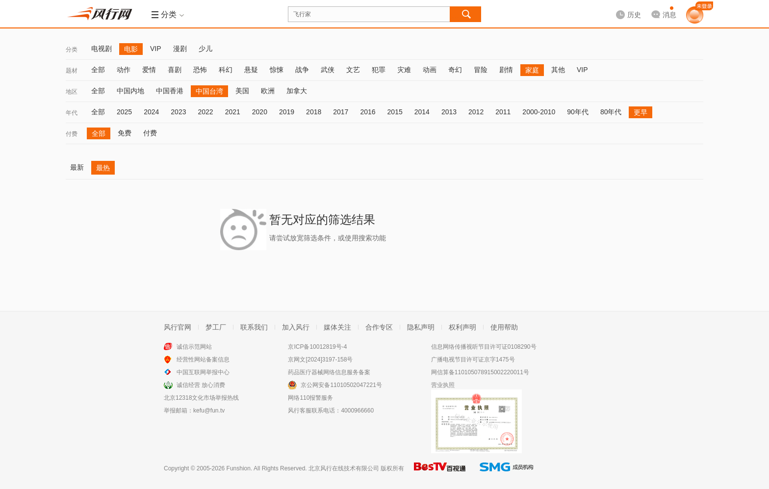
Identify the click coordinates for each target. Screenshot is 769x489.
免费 (124, 133)
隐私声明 (421, 327)
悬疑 (251, 70)
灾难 (404, 70)
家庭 (532, 70)
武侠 (327, 70)
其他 (558, 70)
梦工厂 (215, 327)
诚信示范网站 (194, 346)
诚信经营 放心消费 (201, 385)
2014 (422, 112)
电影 (131, 49)
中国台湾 (209, 91)
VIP (155, 48)
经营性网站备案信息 (203, 359)
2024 (151, 112)
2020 (259, 112)
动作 (123, 70)
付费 (71, 133)
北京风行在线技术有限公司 (343, 468)
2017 (340, 112)
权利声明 (462, 327)
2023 (178, 112)
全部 (98, 70)
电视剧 (101, 48)
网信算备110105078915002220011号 (480, 372)
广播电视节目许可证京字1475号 (473, 359)
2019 (286, 112)
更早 (640, 112)
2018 (313, 112)
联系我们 (254, 327)
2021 (232, 112)
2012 (476, 112)
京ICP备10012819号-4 (317, 346)
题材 (71, 70)
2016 (367, 112)
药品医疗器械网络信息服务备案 (329, 372)
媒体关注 (337, 327)
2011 (503, 112)
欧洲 (268, 91)
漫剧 (180, 48)
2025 (124, 112)
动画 (429, 70)
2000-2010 (538, 112)
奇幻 (455, 70)
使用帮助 (504, 327)
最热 (103, 168)
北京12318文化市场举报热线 (201, 397)
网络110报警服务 (310, 397)
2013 (449, 112)
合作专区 (379, 327)
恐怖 (200, 70)
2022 (205, 112)
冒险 (480, 70)
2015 (395, 112)
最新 (77, 167)
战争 (302, 70)
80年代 (611, 112)
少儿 (205, 48)
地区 (71, 91)
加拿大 (296, 91)
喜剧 (174, 70)
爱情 (149, 70)
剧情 (506, 70)
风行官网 (177, 327)
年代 (71, 112)
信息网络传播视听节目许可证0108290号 (484, 346)
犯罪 (378, 70)
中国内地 (130, 91)
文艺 (353, 70)
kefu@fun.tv (209, 410)
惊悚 (276, 70)
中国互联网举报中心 (203, 372)
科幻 (225, 70)
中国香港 (169, 91)
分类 (71, 49)
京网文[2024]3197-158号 (320, 359)
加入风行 (295, 327)
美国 (242, 91)
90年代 (578, 112)
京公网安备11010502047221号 (341, 385)
